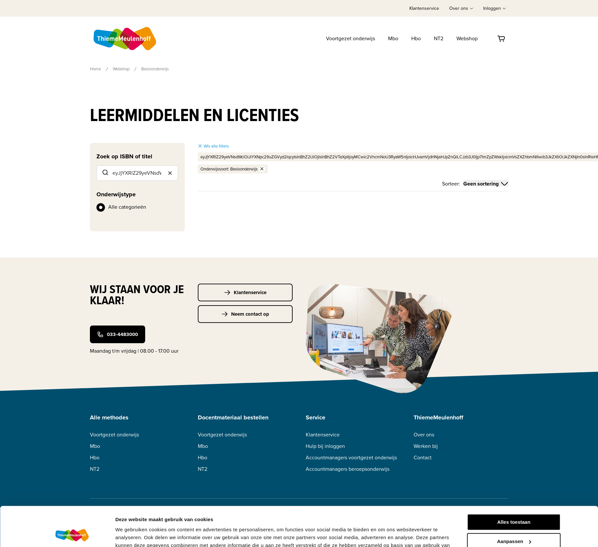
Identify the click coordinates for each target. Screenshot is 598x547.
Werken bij (426, 446)
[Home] (125, 38)
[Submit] (104, 173)
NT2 (438, 38)
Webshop (467, 38)
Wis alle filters (213, 146)
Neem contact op (245, 314)
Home (95, 69)
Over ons (424, 434)
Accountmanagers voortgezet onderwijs (351, 457)
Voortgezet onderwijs (350, 38)
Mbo (393, 38)
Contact (423, 457)
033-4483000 (117, 334)
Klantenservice (424, 8)
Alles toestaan (514, 485)
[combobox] (137, 173)
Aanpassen (514, 504)
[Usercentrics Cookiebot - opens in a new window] (71, 534)
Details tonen (130, 534)
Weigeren (514, 523)
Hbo (416, 38)
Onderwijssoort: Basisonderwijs (232, 169)
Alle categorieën (127, 207)
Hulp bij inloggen (325, 446)
